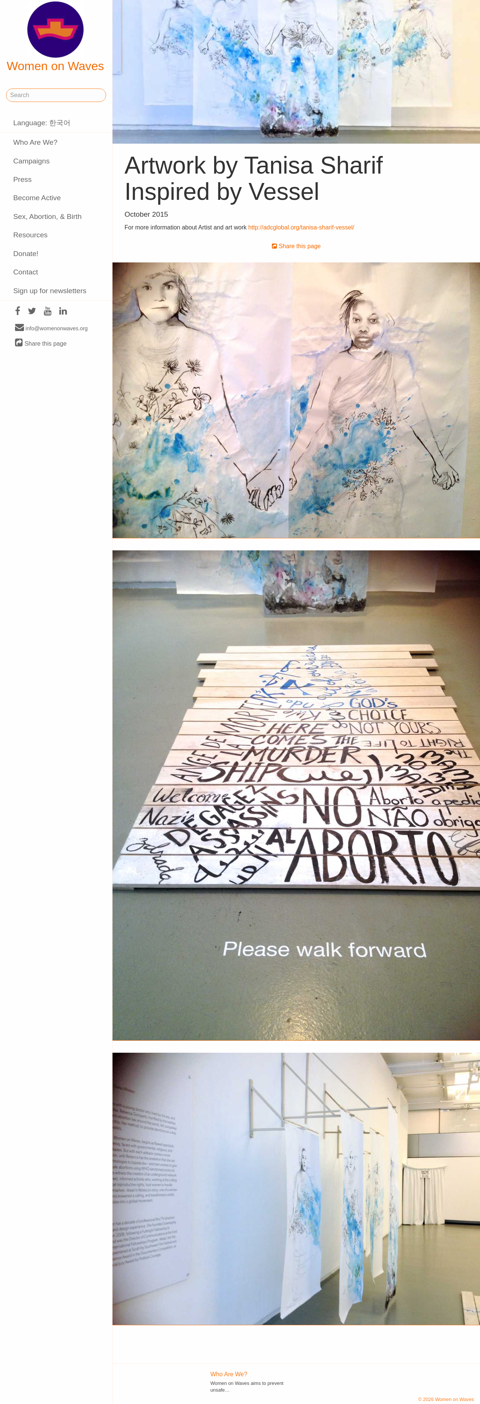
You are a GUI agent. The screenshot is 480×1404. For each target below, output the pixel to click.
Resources (30, 235)
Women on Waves (55, 37)
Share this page (41, 343)
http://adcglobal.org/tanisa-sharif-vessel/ (301, 227)
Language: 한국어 (41, 123)
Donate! (25, 254)
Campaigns (31, 161)
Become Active (37, 198)
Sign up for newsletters (49, 291)
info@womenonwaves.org (51, 328)
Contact (25, 272)
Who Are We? (35, 142)
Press (22, 179)
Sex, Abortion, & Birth (47, 216)
